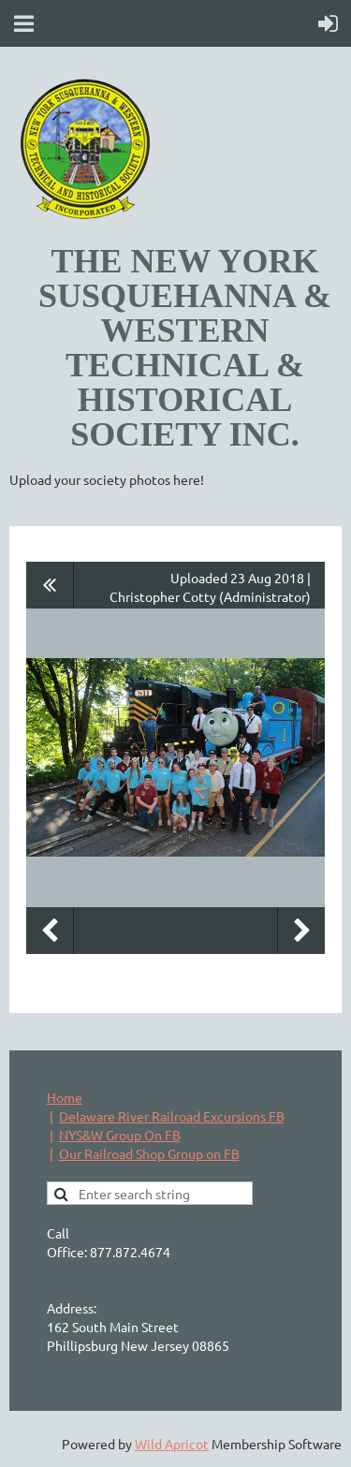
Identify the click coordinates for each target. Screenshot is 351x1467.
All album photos (50, 585)
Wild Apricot (172, 1443)
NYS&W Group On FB (120, 1134)
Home (64, 1097)
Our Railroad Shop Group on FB (149, 1153)
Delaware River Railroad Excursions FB (172, 1116)
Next (301, 930)
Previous (49, 930)
